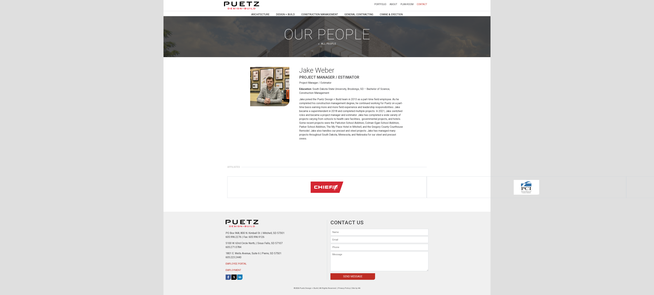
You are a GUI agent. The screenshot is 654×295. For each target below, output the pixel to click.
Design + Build (285, 14)
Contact (422, 4)
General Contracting (358, 14)
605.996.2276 (233, 237)
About (393, 4)
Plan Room (407, 4)
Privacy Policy (344, 288)
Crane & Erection (391, 14)
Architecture (260, 14)
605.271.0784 (233, 247)
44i (359, 288)
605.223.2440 (233, 257)
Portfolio (380, 4)
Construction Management (319, 14)
